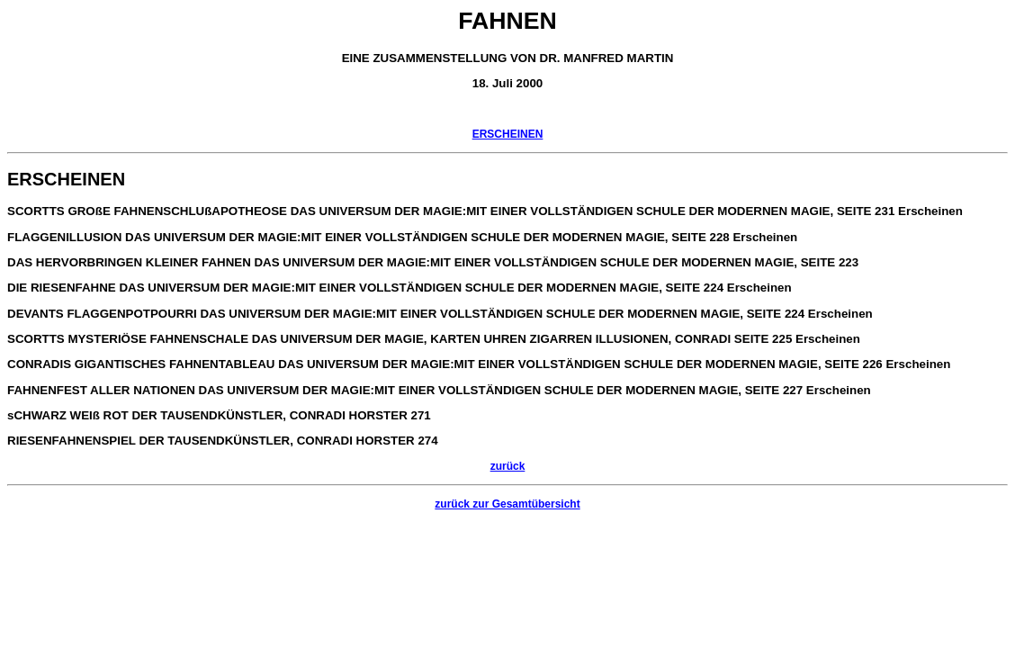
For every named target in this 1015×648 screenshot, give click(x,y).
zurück (507, 466)
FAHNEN (507, 20)
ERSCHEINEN (507, 134)
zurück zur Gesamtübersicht (507, 504)
